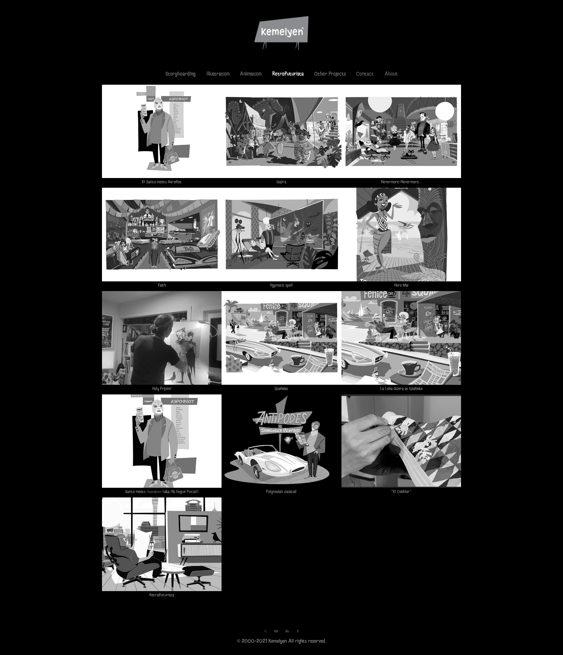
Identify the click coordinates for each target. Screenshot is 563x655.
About (391, 73)
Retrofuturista (288, 73)
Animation (250, 73)
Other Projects (330, 73)
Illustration (217, 73)
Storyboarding (180, 73)
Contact (365, 73)
